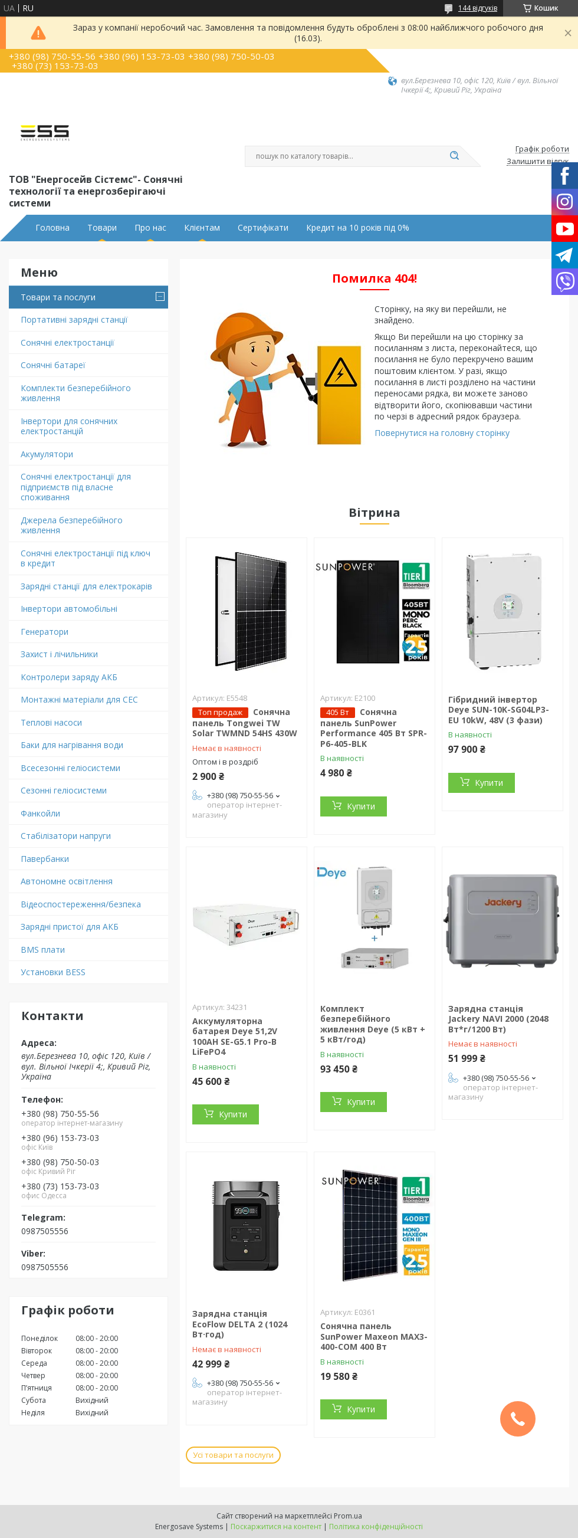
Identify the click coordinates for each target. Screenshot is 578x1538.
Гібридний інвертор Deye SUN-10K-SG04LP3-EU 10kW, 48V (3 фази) (498, 710)
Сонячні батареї (53, 364)
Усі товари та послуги (233, 1455)
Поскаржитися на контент (276, 1526)
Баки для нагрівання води (72, 744)
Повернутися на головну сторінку (442, 432)
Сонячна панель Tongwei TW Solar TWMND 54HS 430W (244, 722)
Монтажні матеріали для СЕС (79, 699)
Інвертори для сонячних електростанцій (69, 426)
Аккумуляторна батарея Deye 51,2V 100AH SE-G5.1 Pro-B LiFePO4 (234, 1036)
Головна (52, 228)
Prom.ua (348, 1516)
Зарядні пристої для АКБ (70, 926)
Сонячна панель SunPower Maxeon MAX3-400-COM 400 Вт (374, 1336)
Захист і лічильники (59, 654)
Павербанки (45, 858)
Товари (102, 228)
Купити (361, 806)
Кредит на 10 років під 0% (357, 228)
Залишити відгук (538, 162)
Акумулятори (47, 454)
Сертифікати (263, 228)
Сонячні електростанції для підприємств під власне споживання (76, 487)
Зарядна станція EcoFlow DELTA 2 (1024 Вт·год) (239, 1324)
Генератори (44, 631)
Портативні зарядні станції (74, 319)
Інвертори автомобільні (69, 608)
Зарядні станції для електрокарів (86, 586)
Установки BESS (53, 972)
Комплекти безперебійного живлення (76, 393)
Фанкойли (40, 813)
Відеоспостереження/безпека (81, 904)
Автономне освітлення (67, 881)
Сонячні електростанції (67, 342)
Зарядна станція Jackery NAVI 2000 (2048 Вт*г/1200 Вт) (498, 1019)
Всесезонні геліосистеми (70, 767)
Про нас (150, 228)
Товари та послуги (58, 297)
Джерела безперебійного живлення (72, 525)
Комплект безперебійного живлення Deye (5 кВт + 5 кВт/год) (372, 1024)
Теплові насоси (51, 722)
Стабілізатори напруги (66, 835)
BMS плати (43, 949)
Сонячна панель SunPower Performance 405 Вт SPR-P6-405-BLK (373, 727)
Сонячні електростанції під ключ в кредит (85, 558)
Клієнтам (202, 228)
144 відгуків (477, 8)
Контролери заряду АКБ (69, 677)
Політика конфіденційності (376, 1526)
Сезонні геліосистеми (64, 790)
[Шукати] (454, 156)
